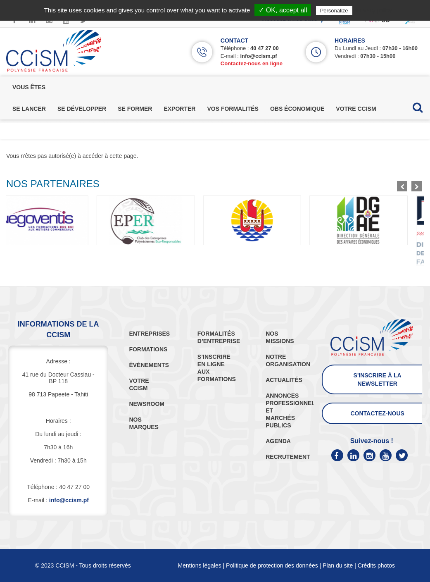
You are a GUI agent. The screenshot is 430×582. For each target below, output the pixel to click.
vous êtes (28, 87)
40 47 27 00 (264, 48)
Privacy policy (374, 10)
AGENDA (278, 441)
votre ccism (356, 108)
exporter (179, 108)
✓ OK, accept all (283, 10)
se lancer (29, 108)
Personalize (334, 10)
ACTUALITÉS (284, 380)
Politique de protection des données (272, 565)
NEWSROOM (146, 404)
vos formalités (232, 108)
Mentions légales (199, 565)
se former (135, 108)
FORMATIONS (148, 349)
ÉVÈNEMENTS (149, 365)
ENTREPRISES (149, 333)
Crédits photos (376, 565)
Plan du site (338, 565)
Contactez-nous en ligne (252, 63)
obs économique (297, 108)
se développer (81, 108)
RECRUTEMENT (288, 456)
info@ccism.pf (258, 56)
